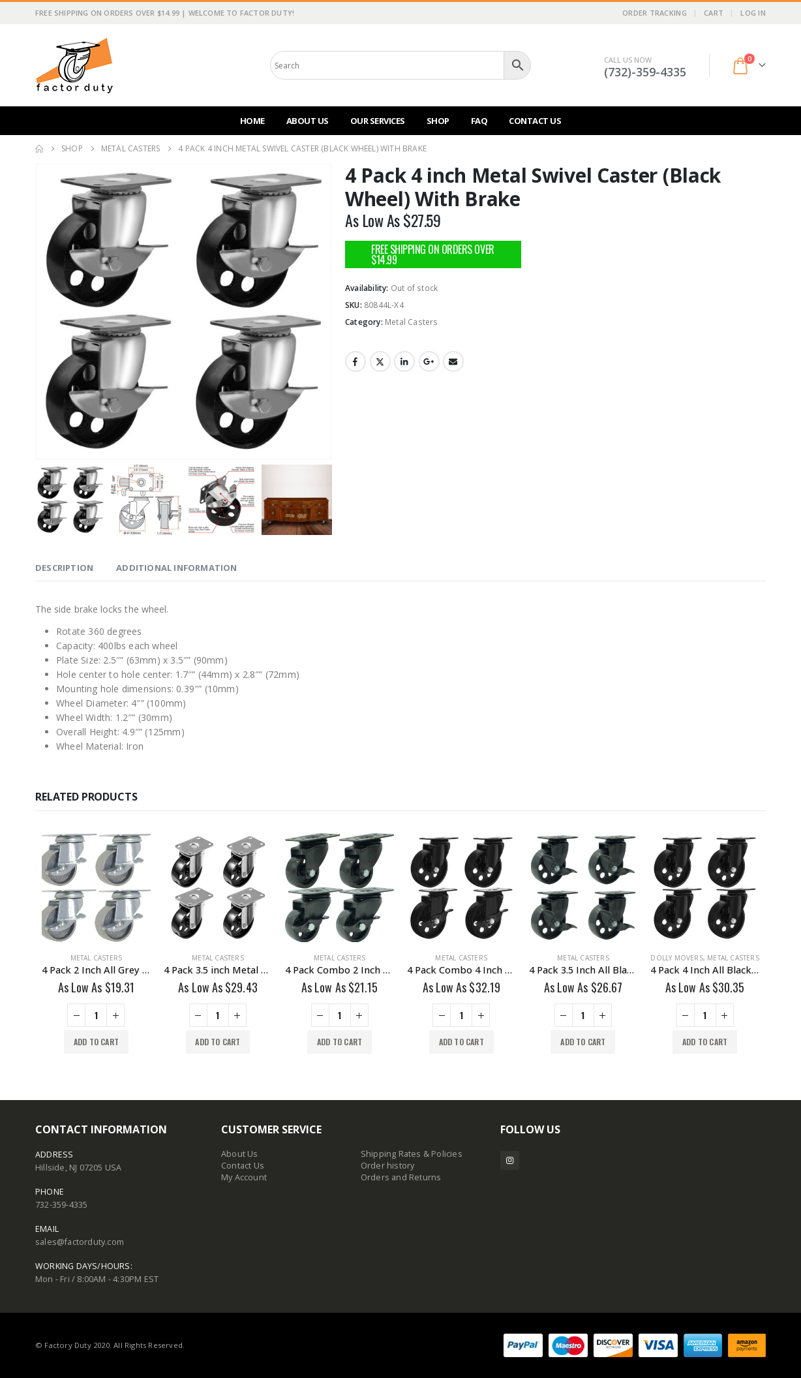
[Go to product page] (96, 887)
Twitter (380, 361)
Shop (438, 121)
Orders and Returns (401, 1177)
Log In (753, 13)
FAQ (479, 121)
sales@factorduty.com (79, 1242)
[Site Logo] (74, 65)
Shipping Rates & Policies (411, 1153)
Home (252, 121)
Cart (713, 13)
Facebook (355, 361)
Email (453, 361)
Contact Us (535, 121)
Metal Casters (411, 322)
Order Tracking (654, 13)
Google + (429, 361)
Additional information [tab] (176, 568)
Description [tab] (64, 568)
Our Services (377, 121)
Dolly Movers (676, 957)
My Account (244, 1177)
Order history (388, 1165)
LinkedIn (404, 361)
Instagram (509, 1160)
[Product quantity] (96, 1015)
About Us (307, 121)
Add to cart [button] (96, 1041)
